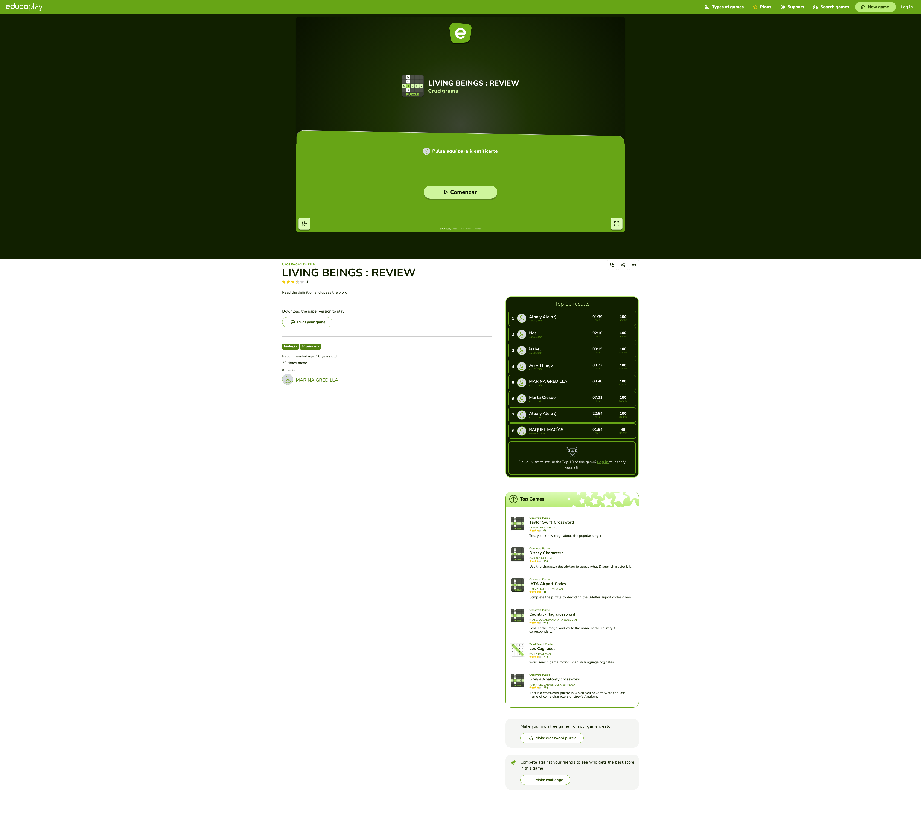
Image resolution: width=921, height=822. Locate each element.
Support (791, 6)
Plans (761, 6)
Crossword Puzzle (298, 264)
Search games (830, 6)
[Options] (634, 265)
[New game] (875, 7)
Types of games (724, 6)
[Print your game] (307, 322)
